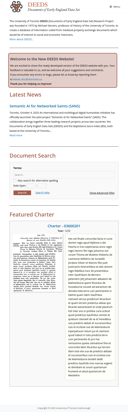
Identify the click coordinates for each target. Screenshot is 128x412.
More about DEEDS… (22, 39)
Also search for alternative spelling (38, 180)
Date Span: (19, 185)
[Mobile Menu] (115, 6)
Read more (16, 135)
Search (22, 192)
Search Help (43, 192)
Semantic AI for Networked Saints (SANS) (45, 106)
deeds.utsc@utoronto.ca (27, 79)
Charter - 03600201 (64, 226)
